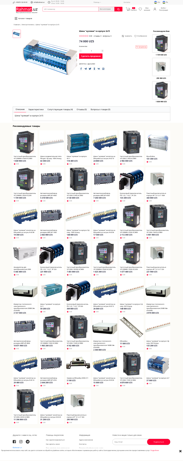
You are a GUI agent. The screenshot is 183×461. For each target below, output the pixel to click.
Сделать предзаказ (91, 57)
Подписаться (158, 442)
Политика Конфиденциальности (91, 449)
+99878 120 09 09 (21, 2)
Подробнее (154, 457)
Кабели (45, 13)
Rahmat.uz (17, 448)
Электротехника (61, 13)
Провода (52, 13)
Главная (17, 25)
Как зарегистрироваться (55, 440)
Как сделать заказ (53, 445)
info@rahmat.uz (39, 2)
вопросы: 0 (107, 37)
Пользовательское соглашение (58, 449)
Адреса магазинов (86, 440)
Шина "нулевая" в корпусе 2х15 (47, 25)
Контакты (127, 2)
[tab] (20, 110)
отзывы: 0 (97, 37)
